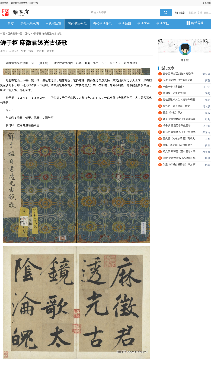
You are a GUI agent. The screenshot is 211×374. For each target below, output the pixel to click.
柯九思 (206, 106)
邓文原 (206, 152)
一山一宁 (205, 87)
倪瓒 (207, 80)
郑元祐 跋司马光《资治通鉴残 (179, 132)
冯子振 (206, 126)
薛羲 (207, 100)
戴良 (207, 119)
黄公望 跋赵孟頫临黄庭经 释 (178, 73)
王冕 (207, 139)
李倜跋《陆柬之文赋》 (175, 93)
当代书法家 (53, 23)
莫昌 (207, 113)
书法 (19, 3)
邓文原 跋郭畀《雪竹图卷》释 (179, 151)
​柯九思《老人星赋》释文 (176, 106)
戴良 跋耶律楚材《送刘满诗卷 (179, 119)
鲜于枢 (50, 51)
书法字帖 (162, 23)
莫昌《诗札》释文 (173, 112)
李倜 (207, 93)
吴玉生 (207, 12)
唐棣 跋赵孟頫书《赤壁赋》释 (179, 158)
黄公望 (206, 74)
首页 (11, 23)
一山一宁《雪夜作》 (174, 86)
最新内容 (207, 3)
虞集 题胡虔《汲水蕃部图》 (179, 145)
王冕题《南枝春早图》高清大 (179, 138)
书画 (2, 33)
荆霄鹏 (192, 12)
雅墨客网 (4, 3)
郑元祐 (206, 132)
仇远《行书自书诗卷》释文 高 (179, 164)
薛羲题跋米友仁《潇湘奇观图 (179, 99)
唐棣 (207, 158)
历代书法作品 (77, 23)
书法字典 (143, 23)
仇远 (207, 165)
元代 (27, 33)
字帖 (199, 12)
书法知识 (124, 23)
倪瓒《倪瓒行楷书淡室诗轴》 (179, 80)
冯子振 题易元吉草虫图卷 (177, 125)
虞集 (207, 145)
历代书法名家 (29, 23)
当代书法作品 (102, 23)
